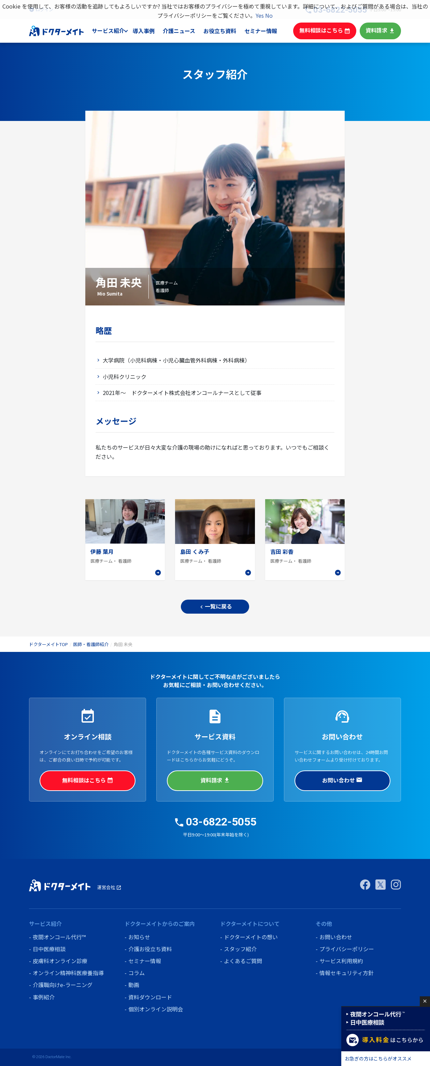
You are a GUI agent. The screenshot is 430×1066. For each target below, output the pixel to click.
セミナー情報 (267, 30)
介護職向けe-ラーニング (62, 985)
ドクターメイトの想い (251, 937)
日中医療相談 (49, 949)
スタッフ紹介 (240, 949)
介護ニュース (186, 30)
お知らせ (139, 937)
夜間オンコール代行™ (59, 937)
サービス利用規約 (341, 961)
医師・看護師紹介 (91, 644)
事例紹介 (44, 997)
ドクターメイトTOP (48, 644)
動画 (133, 985)
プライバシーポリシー (346, 949)
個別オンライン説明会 (155, 1009)
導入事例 (151, 30)
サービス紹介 (115, 30)
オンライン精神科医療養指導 (68, 973)
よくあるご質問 (243, 961)
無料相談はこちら (328, 30)
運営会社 (109, 887)
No (269, 15)
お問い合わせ (342, 780)
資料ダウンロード (150, 997)
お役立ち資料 (226, 30)
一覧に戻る (215, 606)
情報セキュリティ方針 (346, 973)
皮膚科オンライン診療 (60, 961)
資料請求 (381, 30)
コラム (136, 973)
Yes (260, 15)
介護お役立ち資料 (150, 949)
